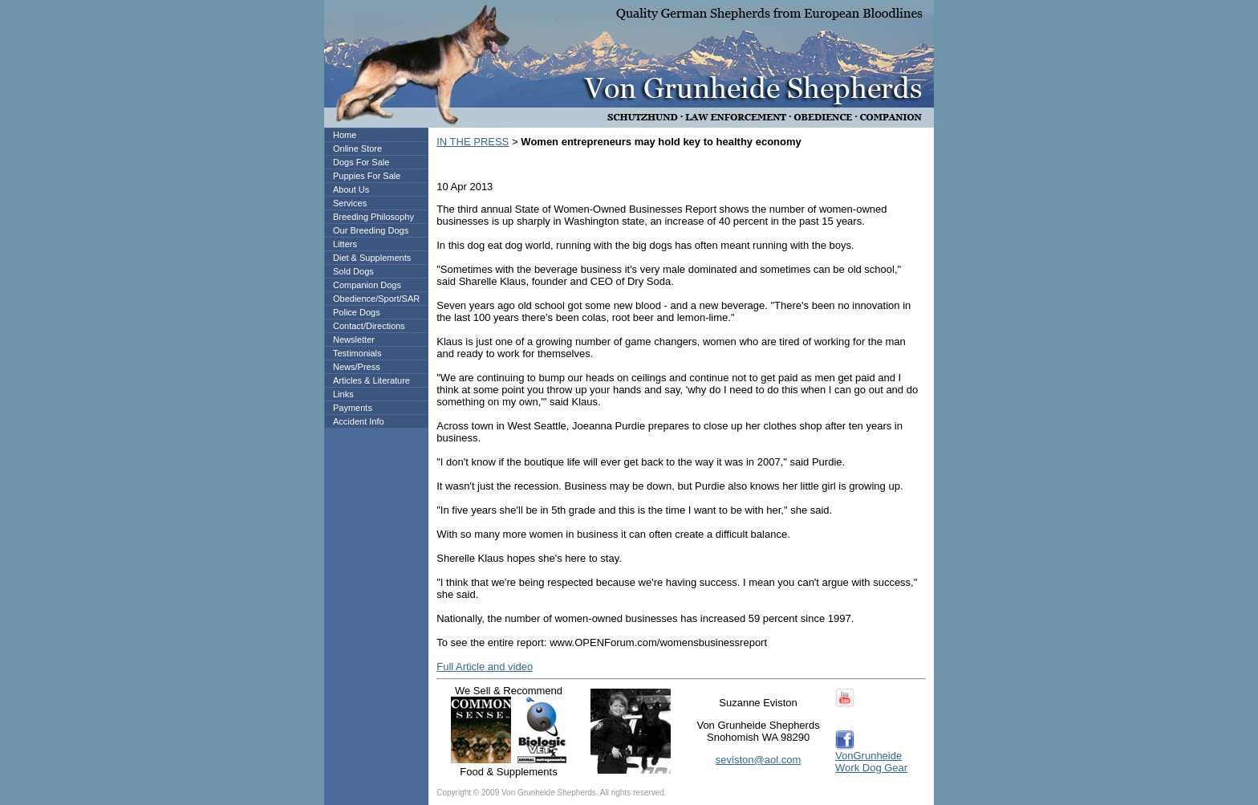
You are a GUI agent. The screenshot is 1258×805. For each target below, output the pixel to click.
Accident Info (358, 421)
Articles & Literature (371, 380)
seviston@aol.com (758, 760)
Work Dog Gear (871, 768)
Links (343, 394)
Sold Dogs (353, 271)
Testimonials (357, 353)
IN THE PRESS (472, 142)
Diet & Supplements (372, 257)
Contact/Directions (369, 326)
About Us (351, 189)
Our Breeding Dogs (370, 230)
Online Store (357, 148)
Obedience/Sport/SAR (376, 298)
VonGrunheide (868, 756)
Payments (352, 408)
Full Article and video (484, 667)
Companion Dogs (367, 285)
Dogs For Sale (361, 162)
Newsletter (354, 339)
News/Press (356, 367)
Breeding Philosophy (373, 217)
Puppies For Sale (366, 176)
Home (344, 135)
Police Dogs (356, 312)
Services (350, 203)
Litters (345, 244)
